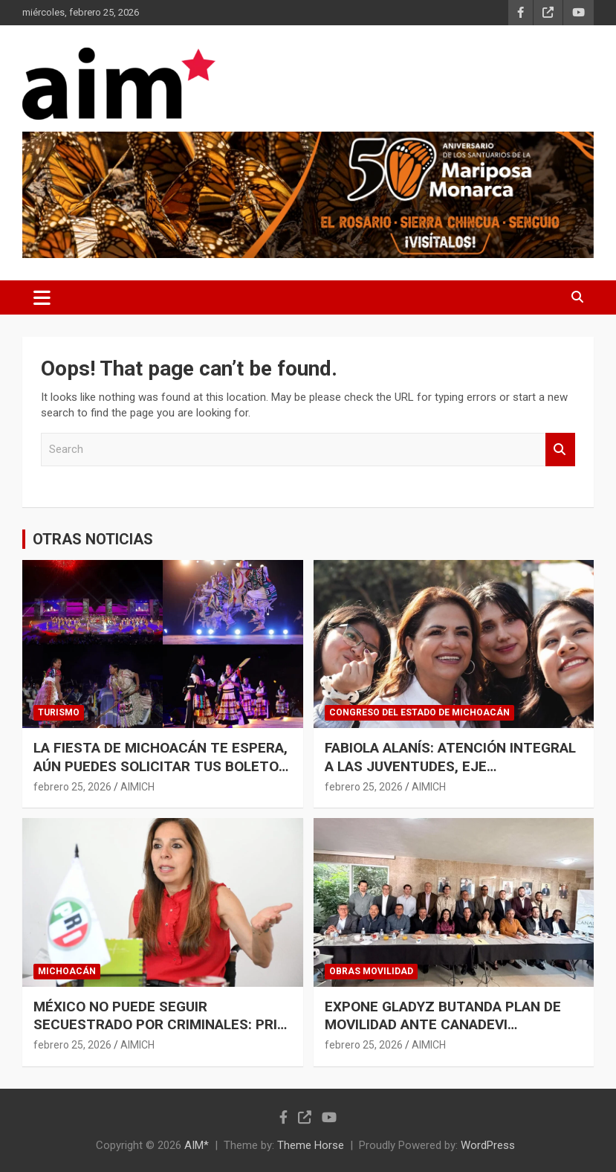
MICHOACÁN (67, 971)
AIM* (196, 1145)
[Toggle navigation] (42, 297)
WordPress (488, 1145)
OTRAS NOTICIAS (93, 539)
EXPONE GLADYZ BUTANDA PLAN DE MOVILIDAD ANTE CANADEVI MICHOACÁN (443, 1025)
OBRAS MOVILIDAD (371, 971)
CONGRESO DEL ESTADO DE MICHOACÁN (419, 712)
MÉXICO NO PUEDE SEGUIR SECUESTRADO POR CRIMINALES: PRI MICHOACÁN (155, 1025)
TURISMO (59, 712)
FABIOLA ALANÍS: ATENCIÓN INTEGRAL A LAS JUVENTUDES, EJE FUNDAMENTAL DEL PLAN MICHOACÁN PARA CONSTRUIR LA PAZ (451, 775)
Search (560, 449)
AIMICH (137, 787)
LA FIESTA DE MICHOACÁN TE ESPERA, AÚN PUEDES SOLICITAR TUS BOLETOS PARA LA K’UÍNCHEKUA (160, 766)
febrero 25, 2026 (72, 787)
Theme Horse (310, 1145)
